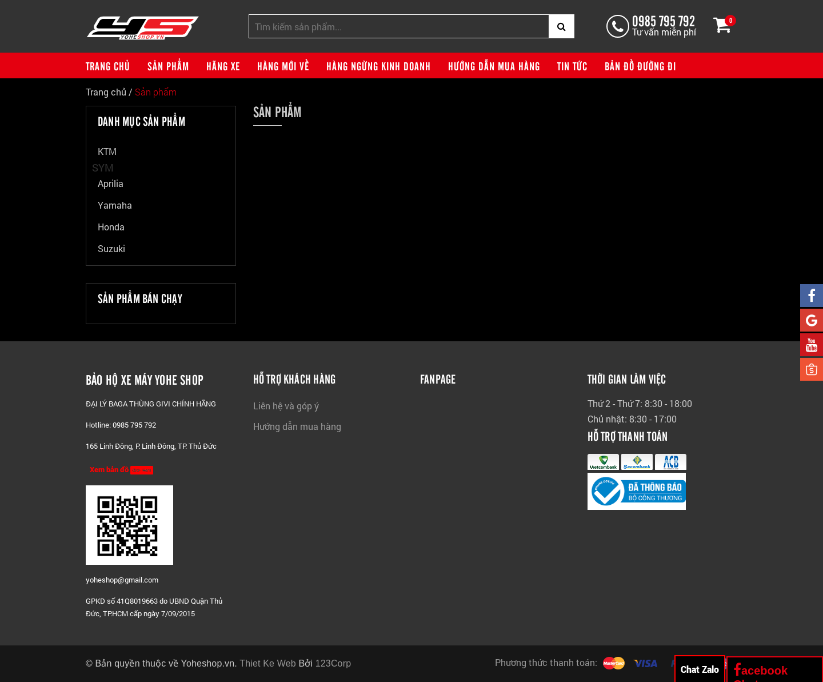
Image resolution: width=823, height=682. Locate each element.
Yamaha (115, 205)
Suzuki (111, 248)
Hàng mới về (283, 65)
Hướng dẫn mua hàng (494, 65)
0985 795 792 (663, 20)
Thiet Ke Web (267, 663)
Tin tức (572, 65)
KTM (107, 151)
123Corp (333, 663)
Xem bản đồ (121, 469)
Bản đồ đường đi (640, 65)
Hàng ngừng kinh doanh (378, 65)
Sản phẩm (168, 65)
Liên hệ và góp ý (286, 406)
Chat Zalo (700, 669)
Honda (111, 227)
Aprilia (110, 183)
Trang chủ (108, 65)
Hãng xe (223, 65)
